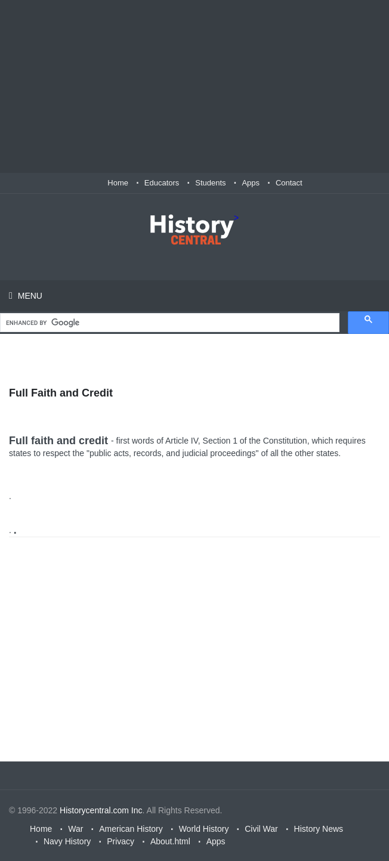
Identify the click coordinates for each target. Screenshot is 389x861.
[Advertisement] (194, 86)
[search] (168, 323)
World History (204, 829)
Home (117, 182)
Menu (29, 296)
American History (131, 829)
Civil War (261, 829)
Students (210, 182)
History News (318, 829)
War (75, 829)
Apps (251, 182)
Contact (289, 182)
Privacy (120, 841)
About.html (170, 841)
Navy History (67, 841)
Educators (162, 182)
